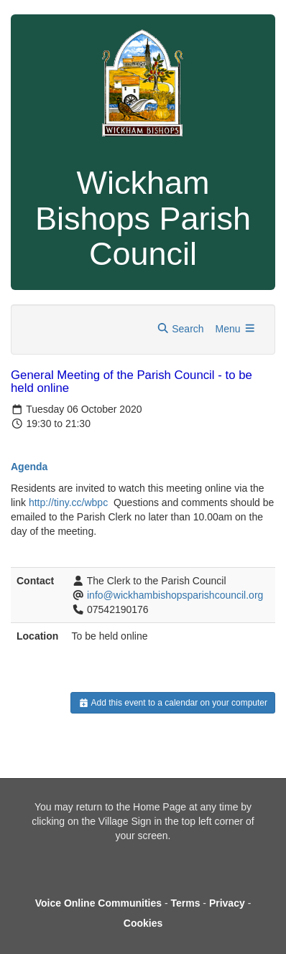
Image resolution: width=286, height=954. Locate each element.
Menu (236, 329)
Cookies (143, 923)
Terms (185, 903)
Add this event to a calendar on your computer (172, 703)
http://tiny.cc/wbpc (68, 502)
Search (180, 329)
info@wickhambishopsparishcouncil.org (175, 595)
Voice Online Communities (98, 903)
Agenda (29, 466)
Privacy (227, 903)
